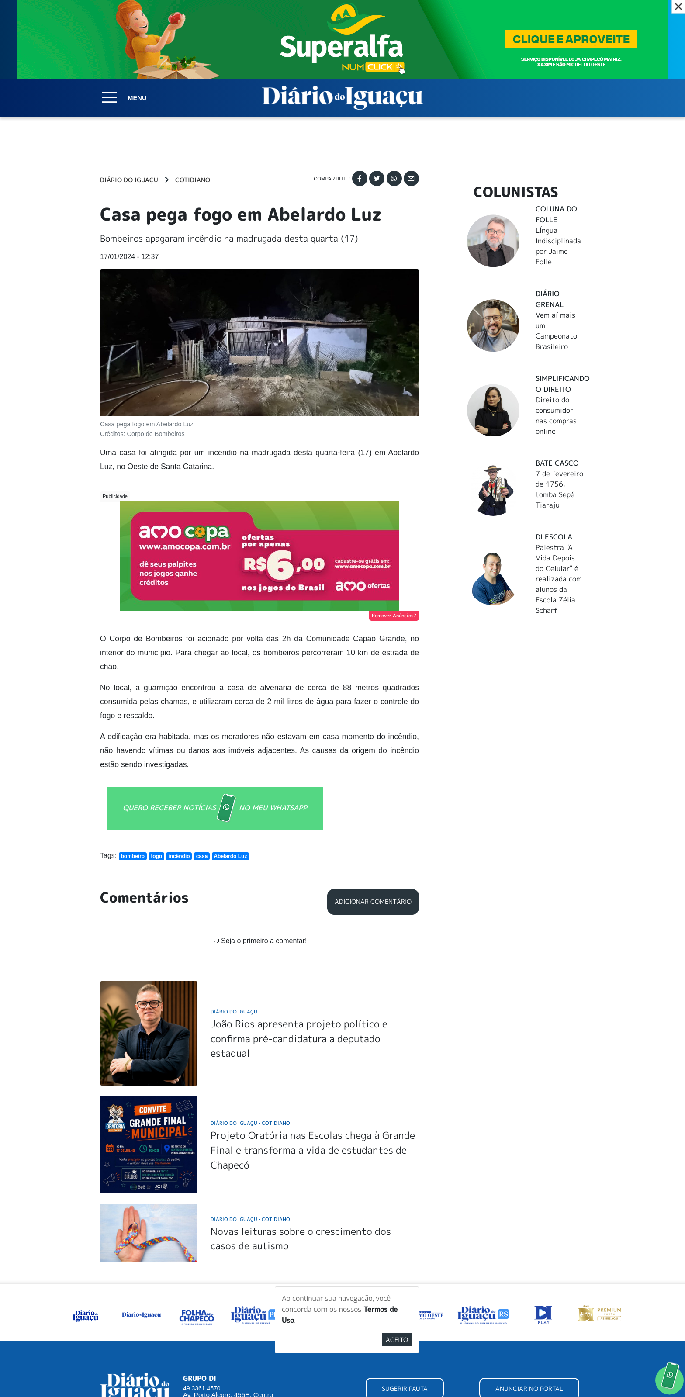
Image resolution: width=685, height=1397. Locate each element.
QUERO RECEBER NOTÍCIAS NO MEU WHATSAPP (215, 808)
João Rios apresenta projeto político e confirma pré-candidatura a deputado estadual (299, 1038)
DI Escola (554, 537)
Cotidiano (192, 180)
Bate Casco (557, 463)
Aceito (397, 1339)
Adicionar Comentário (373, 901)
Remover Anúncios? (394, 615)
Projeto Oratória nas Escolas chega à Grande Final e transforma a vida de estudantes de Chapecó (313, 1149)
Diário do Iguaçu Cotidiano (250, 1123)
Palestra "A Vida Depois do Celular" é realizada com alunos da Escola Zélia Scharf (559, 579)
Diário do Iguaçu (129, 180)
